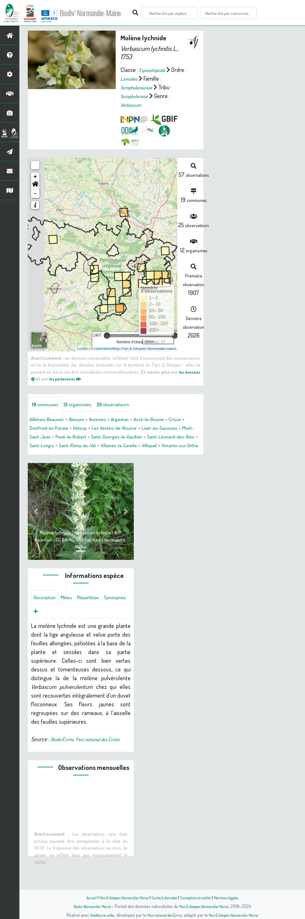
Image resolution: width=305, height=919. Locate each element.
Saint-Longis (103, 446)
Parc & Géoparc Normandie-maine (148, 348)
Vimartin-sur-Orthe (94, 455)
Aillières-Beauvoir (49, 420)
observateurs (126, 404)
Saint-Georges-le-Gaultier (168, 437)
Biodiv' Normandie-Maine (106, 12)
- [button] (35, 193)
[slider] (107, 335)
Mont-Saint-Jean (74, 437)
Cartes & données (166, 897)
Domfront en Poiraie (71, 428)
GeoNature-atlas (92, 915)
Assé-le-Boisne (167, 420)
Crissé (36, 428)
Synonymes (47, 623)
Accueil (75, 897)
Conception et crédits (203, 897)
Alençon (84, 420)
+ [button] (35, 176)
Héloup (108, 428)
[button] (35, 185)
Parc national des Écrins (161, 915)
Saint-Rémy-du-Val (143, 446)
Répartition (95, 607)
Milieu (71, 607)
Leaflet (82, 348)
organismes (85, 404)
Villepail (59, 455)
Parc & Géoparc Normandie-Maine (116, 897)
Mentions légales (240, 897)
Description (46, 607)
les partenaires (87, 378)
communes (48, 404)
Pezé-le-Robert (116, 437)
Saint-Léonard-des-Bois (56, 446)
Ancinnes (108, 420)
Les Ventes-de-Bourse (147, 428)
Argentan (134, 420)
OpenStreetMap (107, 348)
